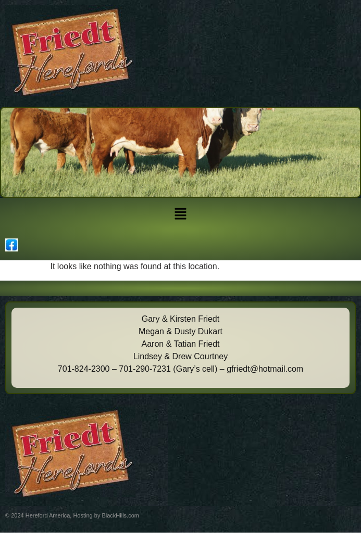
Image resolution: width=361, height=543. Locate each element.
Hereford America (48, 515)
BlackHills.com (120, 515)
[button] (180, 214)
